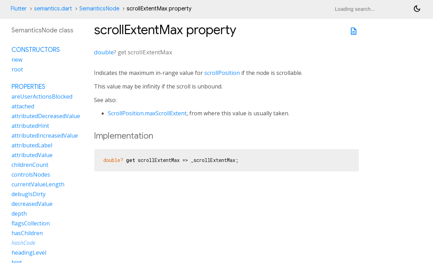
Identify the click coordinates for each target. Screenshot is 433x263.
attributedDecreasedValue (45, 116)
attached (22, 106)
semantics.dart (53, 8)
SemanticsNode (99, 8)
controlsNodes (30, 174)
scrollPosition (222, 73)
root (17, 69)
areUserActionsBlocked (41, 96)
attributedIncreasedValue (44, 135)
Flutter (18, 8)
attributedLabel (31, 145)
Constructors (35, 50)
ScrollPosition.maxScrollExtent (147, 113)
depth (19, 213)
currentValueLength (37, 184)
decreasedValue (32, 204)
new (16, 59)
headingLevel (28, 252)
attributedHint (30, 126)
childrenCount (29, 165)
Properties (28, 87)
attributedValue (32, 155)
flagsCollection (30, 223)
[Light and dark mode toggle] (417, 8)
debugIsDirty (28, 194)
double (104, 52)
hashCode (23, 243)
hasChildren (27, 233)
